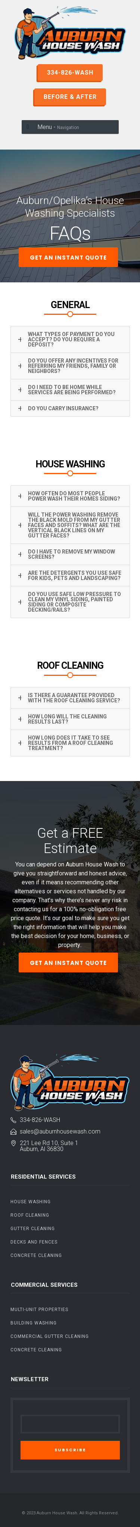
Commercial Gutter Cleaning (49, 1336)
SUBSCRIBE (70, 1450)
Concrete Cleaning (36, 1255)
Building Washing (33, 1323)
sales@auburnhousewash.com (60, 1131)
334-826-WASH (70, 72)
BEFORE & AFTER (70, 96)
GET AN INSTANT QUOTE (68, 257)
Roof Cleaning (29, 1215)
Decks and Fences (33, 1242)
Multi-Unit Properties (39, 1309)
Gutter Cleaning (32, 1228)
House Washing (30, 1201)
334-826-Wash (40, 1119)
